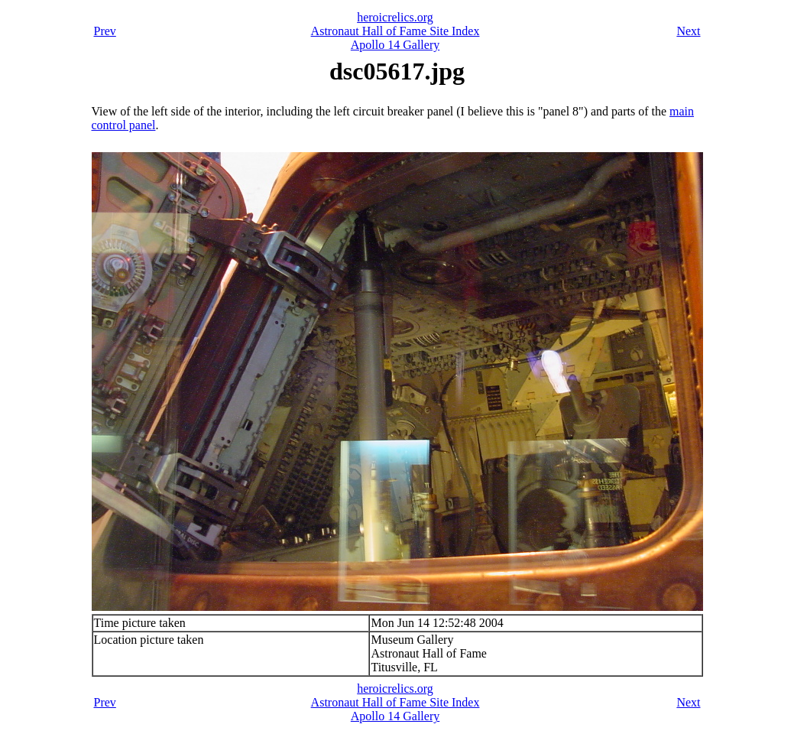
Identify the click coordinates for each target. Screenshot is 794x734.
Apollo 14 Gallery (395, 44)
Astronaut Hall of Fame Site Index (395, 30)
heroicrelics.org (395, 17)
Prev (105, 30)
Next (688, 30)
